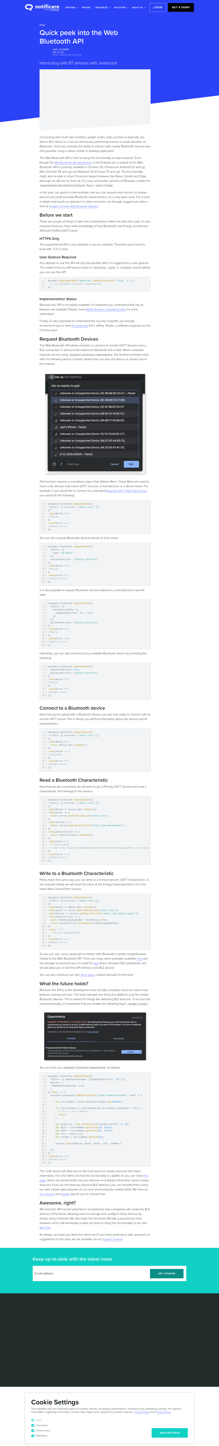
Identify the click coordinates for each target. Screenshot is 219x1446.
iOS (42, 1194)
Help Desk (63, 1325)
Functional (42, 1425)
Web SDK (46, 1228)
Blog (42, 25)
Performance (43, 1430)
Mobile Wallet (32, 1333)
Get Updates (167, 1273)
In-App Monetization (36, 1338)
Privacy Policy (105, 1359)
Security (139, 1359)
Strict (39, 1420)
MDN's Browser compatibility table (108, 309)
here (140, 958)
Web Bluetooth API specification (75, 162)
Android (51, 1194)
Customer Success (100, 1343)
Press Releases (131, 1329)
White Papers (65, 1311)
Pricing (86, 7)
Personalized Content (37, 1328)
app (96, 963)
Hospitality (96, 1316)
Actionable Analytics (36, 1319)
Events (126, 1325)
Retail (93, 1306)
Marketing (42, 1435)
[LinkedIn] (170, 1332)
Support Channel (113, 1239)
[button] (71, 7)
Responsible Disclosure (160, 1359)
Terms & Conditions (83, 1359)
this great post (80, 325)
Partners (127, 1311)
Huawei (67, 1194)
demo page (88, 975)
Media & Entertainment (102, 1311)
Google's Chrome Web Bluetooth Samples (76, 206)
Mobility (94, 1320)
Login (157, 7)
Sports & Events (98, 1325)
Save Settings (170, 1432)
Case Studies (65, 1306)
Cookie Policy (123, 1359)
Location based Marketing (33, 1313)
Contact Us (129, 1316)
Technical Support (100, 1338)
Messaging (31, 1306)
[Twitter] (176, 1332)
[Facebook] (183, 1332)
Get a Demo (181, 7)
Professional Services (102, 1334)
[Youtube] (190, 1332)
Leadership (129, 1306)
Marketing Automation (37, 1324)
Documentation (66, 1329)
